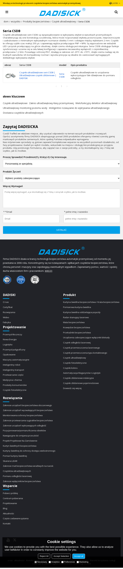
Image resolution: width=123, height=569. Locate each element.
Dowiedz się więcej (72, 388)
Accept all (78, 556)
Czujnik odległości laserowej (77, 342)
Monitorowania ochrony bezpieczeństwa (23, 416)
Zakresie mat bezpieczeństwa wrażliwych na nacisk (28, 467)
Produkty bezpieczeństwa (36, 21)
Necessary (41, 562)
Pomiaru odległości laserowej (18, 477)
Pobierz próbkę (10, 494)
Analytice (54, 562)
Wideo (6, 317)
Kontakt (7, 524)
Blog (5, 509)
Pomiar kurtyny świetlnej (15, 456)
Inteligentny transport (13, 370)
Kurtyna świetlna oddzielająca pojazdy (82, 312)
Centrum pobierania (13, 499)
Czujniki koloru (70, 368)
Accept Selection (61, 556)
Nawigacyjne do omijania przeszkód (21, 436)
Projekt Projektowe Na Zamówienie (20, 441)
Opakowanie (9, 355)
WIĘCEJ (48, 271)
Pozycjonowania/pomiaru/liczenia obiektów (25, 431)
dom (6, 21)
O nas (6, 302)
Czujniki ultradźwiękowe (15, 103)
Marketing (82, 562)
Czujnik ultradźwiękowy (64, 21)
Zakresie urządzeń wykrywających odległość (25, 426)
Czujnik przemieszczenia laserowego (82, 348)
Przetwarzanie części (13, 375)
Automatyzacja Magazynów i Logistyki (82, 373)
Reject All (44, 556)
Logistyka (7, 344)
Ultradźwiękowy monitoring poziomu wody (25, 107)
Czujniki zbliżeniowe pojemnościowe (81, 383)
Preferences (68, 562)
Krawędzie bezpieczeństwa (76, 327)
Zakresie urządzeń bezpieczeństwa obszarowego (28, 405)
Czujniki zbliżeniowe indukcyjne (78, 378)
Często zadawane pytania (16, 519)
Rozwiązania (9, 312)
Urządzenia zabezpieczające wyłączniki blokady (87, 338)
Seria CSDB (62, 75)
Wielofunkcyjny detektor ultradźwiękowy (96, 103)
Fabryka (7, 322)
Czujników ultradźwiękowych (17, 472)
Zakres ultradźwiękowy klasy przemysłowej (51, 103)
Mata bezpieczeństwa (74, 322)
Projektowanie (10, 504)
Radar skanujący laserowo (76, 317)
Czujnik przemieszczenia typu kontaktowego (85, 353)
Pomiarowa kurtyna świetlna (77, 307)
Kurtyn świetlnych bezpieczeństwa (20, 446)
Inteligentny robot (12, 365)
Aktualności (8, 514)
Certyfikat (7, 307)
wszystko (15, 21)
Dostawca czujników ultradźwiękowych (23, 112)
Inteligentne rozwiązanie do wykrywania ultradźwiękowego (79, 107)
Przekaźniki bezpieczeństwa (77, 332)
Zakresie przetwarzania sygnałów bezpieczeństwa (28, 421)
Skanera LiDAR (10, 461)
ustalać (61, 230)
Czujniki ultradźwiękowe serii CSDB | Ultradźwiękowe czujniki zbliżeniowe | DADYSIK (37, 75)
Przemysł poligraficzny (14, 349)
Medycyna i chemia (12, 380)
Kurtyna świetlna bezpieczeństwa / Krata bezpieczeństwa (91, 302)
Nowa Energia (10, 339)
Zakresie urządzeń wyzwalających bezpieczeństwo (28, 411)
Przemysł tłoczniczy (12, 334)
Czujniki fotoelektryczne (15, 390)
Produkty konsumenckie (15, 385)
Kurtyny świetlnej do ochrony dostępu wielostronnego (30, 451)
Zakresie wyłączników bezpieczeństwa (22, 482)
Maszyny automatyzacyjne (16, 360)
